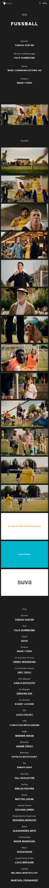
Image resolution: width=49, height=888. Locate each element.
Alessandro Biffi (24, 831)
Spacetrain (24, 852)
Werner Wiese (24, 736)
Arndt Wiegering (24, 662)
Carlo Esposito (24, 683)
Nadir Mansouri (24, 841)
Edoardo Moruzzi (24, 820)
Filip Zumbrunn (24, 630)
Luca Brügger (24, 862)
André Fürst (24, 746)
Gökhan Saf (25, 694)
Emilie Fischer (24, 788)
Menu (43, 3)
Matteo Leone (24, 799)
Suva (24, 641)
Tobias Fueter (24, 620)
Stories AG (7, 3)
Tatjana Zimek (24, 810)
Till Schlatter (25, 778)
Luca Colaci (24, 715)
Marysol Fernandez (24, 880)
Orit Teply (24, 672)
